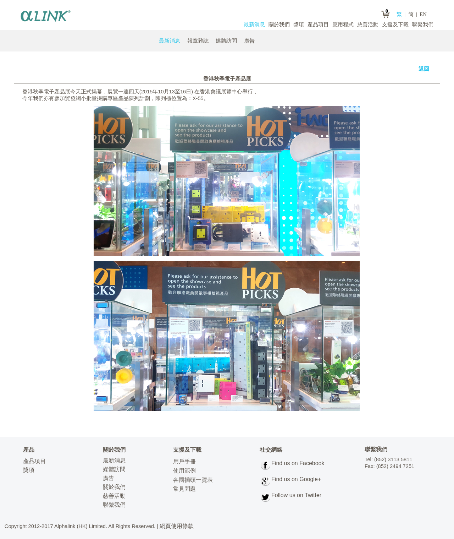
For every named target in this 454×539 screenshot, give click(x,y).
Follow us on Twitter (296, 495)
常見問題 (184, 489)
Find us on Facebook (297, 463)
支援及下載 (395, 24)
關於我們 (279, 24)
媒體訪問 (226, 41)
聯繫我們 (422, 24)
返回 (424, 69)
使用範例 (184, 471)
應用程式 (343, 24)
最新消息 (254, 24)
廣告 (249, 41)
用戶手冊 (184, 461)
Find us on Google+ (296, 479)
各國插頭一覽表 (193, 480)
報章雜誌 (198, 41)
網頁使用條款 (177, 526)
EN (423, 14)
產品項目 (318, 24)
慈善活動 (367, 24)
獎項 (298, 24)
